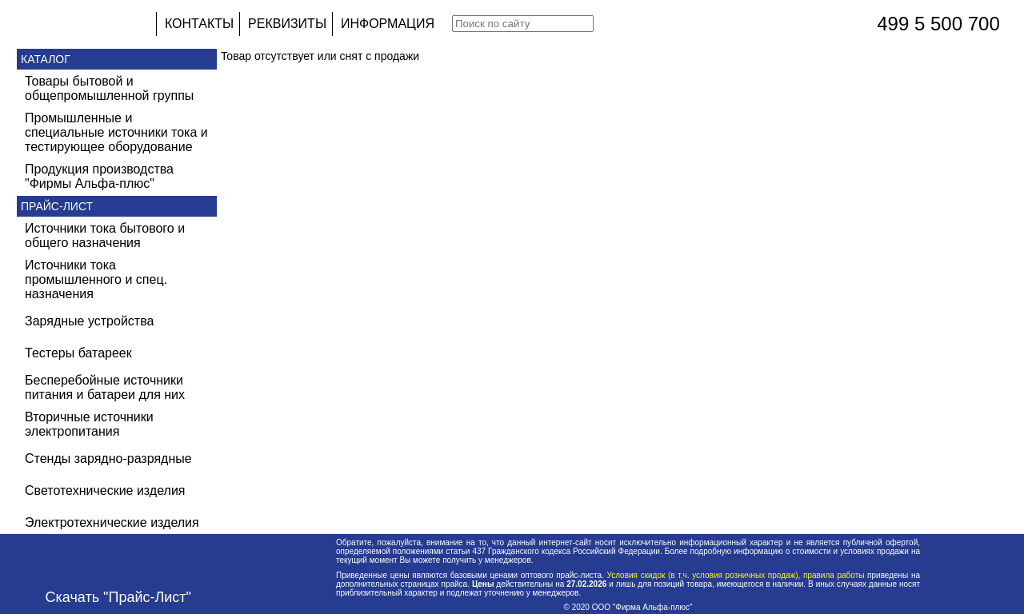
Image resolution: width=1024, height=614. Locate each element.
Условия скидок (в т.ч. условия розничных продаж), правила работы (735, 575)
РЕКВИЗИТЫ (287, 23)
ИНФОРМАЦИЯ (387, 23)
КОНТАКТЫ (199, 23)
